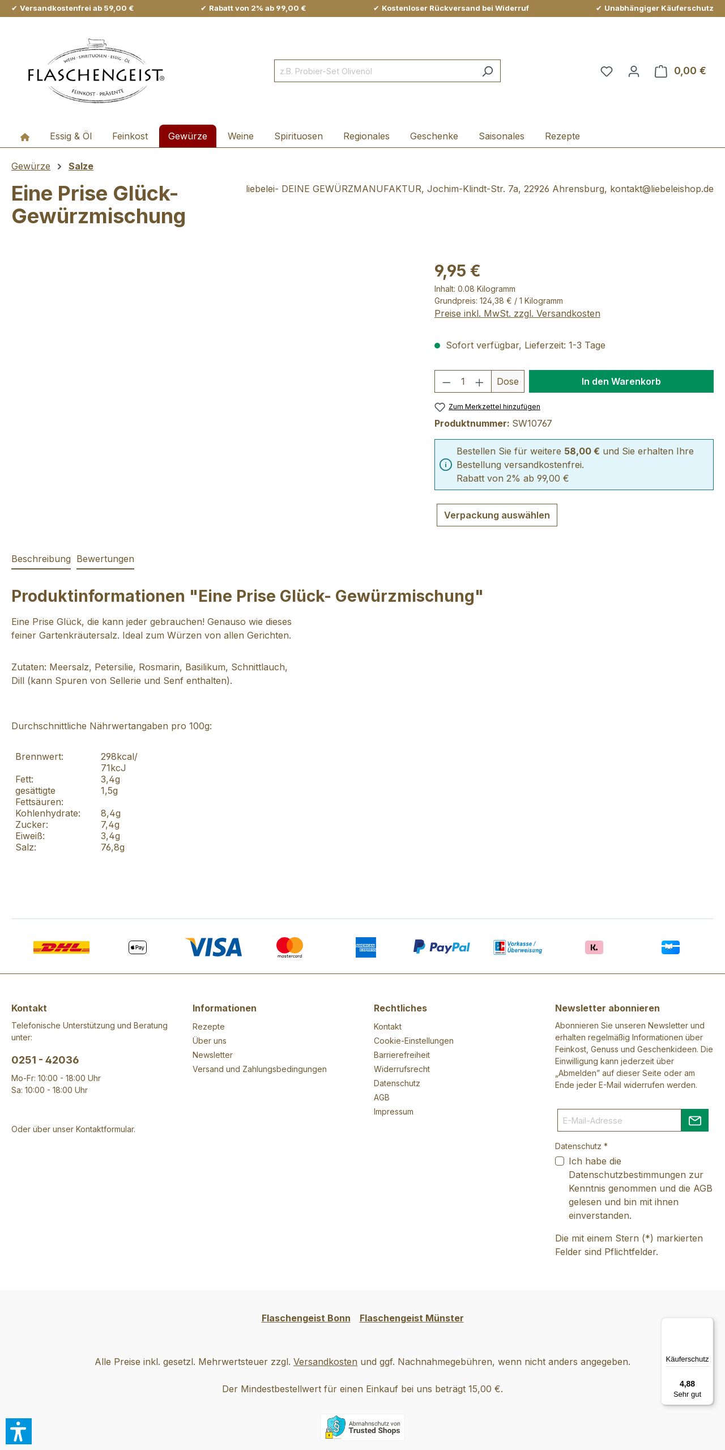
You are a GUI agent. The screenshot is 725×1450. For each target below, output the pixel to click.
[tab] (41, 559)
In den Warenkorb (621, 381)
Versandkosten (325, 1361)
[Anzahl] (462, 381)
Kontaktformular (105, 1129)
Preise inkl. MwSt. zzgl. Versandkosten (517, 313)
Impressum (393, 1111)
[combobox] (374, 70)
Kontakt (388, 1026)
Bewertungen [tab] (105, 558)
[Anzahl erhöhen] (480, 381)
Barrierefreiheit (402, 1055)
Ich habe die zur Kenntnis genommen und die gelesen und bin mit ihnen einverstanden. (641, 1188)
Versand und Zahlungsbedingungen (260, 1069)
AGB (382, 1097)
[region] (211, 381)
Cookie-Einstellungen (414, 1040)
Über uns (210, 1040)
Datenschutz (397, 1083)
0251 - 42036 (45, 1060)
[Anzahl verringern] (446, 381)
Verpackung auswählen (497, 515)
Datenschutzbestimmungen (627, 1174)
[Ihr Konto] (633, 70)
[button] (19, 1431)
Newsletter (213, 1055)
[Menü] (707, 1324)
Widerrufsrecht (402, 1069)
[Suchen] (487, 70)
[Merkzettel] (606, 70)
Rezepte (209, 1026)
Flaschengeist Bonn (306, 1318)
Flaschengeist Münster (412, 1318)
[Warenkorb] (680, 70)
